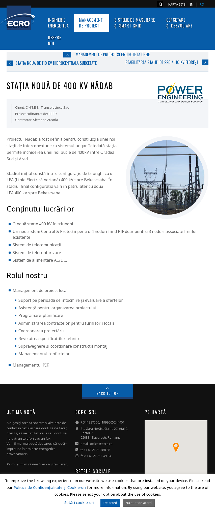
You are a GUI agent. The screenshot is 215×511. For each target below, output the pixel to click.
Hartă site (176, 4)
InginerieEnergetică (58, 23)
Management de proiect (91, 23)
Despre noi (54, 40)
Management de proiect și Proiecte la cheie (113, 54)
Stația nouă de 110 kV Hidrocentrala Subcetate (56, 63)
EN (191, 4)
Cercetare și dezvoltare (179, 23)
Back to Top (107, 393)
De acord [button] (110, 502)
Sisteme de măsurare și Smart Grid (135, 23)
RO (202, 4)
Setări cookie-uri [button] (79, 502)
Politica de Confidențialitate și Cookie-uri (50, 487)
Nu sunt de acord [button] (139, 502)
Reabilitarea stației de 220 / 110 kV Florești (162, 62)
